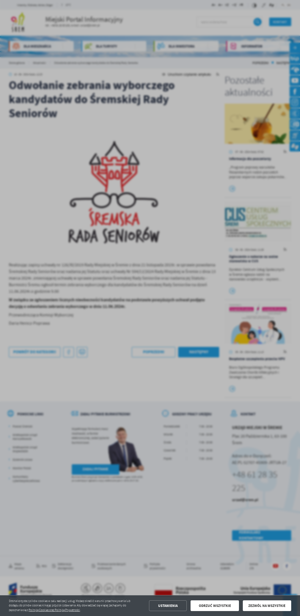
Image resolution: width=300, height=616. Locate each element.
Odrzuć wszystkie (215, 605)
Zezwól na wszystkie (266, 605)
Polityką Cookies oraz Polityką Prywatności (54, 610)
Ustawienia (168, 605)
